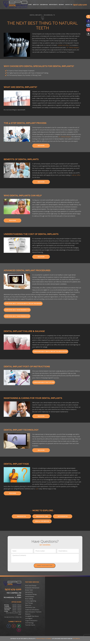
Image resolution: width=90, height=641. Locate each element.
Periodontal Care (42, 516)
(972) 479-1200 (80, 4)
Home (30, 4)
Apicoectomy (29, 592)
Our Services (44, 4)
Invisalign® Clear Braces (32, 616)
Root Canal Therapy (30, 585)
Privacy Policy (40, 638)
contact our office (63, 45)
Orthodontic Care (30, 607)
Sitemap (48, 638)
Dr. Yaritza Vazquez (73, 47)
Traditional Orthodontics (32, 609)
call (37, 489)
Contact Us (68, 4)
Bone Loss (28, 605)
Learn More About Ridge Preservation (17, 316)
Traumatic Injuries (30, 625)
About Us (36, 4)
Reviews (61, 4)
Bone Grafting (29, 599)
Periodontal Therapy (31, 594)
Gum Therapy (29, 603)
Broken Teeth (29, 590)
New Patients (53, 4)
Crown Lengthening (30, 601)
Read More (41, 145)
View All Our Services (42, 521)
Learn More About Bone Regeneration (17, 309)
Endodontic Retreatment (32, 588)
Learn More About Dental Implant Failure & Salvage (50, 351)
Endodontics (21, 516)
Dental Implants (29, 596)
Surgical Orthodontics (31, 620)
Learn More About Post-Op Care (43, 382)
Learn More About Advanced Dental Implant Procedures (23, 303)
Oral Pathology (29, 623)
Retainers (27, 614)
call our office (76, 175)
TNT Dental (76, 638)
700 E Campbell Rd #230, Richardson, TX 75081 (12, 595)
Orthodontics (63, 516)
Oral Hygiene (28, 618)
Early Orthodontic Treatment (33, 612)
